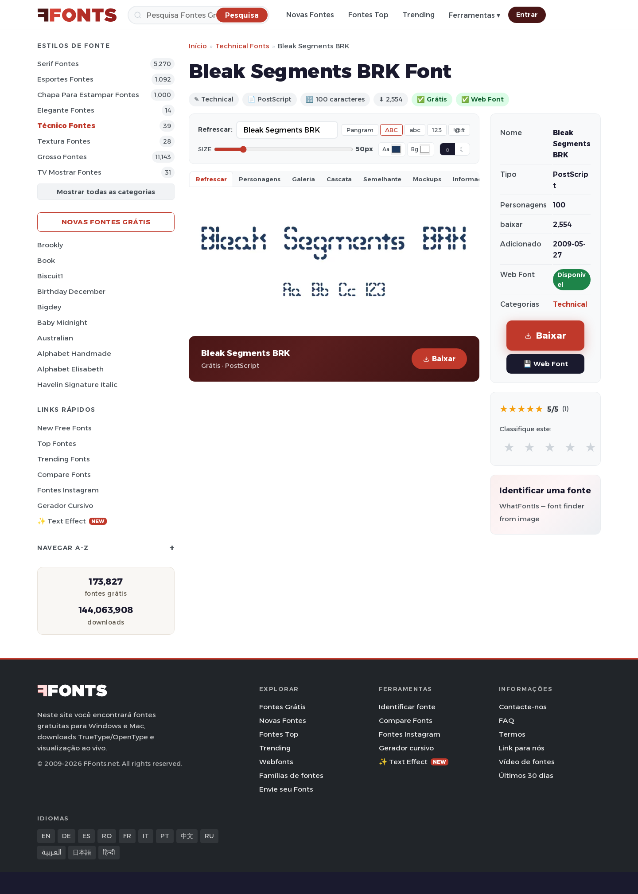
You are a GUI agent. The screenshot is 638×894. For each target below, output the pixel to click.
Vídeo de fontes (527, 761)
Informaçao (471, 179)
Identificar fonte (407, 707)
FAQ (506, 720)
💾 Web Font (545, 363)
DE (66, 836)
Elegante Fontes (65, 110)
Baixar (439, 359)
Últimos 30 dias (526, 775)
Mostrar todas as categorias (106, 191)
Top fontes (56, 443)
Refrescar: (215, 129)
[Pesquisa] (198, 15)
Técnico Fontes (66, 125)
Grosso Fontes (62, 156)
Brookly (50, 245)
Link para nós (522, 748)
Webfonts (276, 761)
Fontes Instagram (68, 490)
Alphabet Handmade (74, 353)
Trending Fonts (63, 459)
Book (46, 260)
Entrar (527, 15)
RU (209, 836)
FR (127, 836)
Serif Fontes (58, 63)
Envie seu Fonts (286, 789)
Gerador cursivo (65, 505)
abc (414, 129)
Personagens (259, 179)
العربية (51, 852)
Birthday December (71, 291)
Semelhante (382, 179)
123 (437, 129)
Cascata (339, 179)
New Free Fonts (64, 428)
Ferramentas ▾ (474, 15)
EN (46, 836)
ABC (391, 129)
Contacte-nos (523, 707)
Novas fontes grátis (106, 222)
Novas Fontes (310, 15)
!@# (459, 129)
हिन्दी (109, 852)
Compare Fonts (64, 474)
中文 (187, 836)
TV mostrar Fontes (69, 172)
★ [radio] (509, 447)
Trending (419, 15)
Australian (55, 338)
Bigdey (49, 307)
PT (164, 836)
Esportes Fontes (65, 79)
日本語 (82, 852)
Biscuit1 (50, 276)
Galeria (303, 179)
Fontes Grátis (282, 707)
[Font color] (396, 149)
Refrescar (211, 179)
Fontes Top (368, 15)
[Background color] (425, 149)
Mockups (427, 179)
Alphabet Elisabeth (70, 369)
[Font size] (283, 149)
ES (86, 836)
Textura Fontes (63, 141)
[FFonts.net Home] (77, 15)
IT (146, 836)
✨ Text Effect (72, 521)
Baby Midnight (62, 322)
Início (198, 46)
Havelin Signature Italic (77, 384)
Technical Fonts (242, 46)
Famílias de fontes (291, 775)
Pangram (359, 129)
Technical (570, 304)
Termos (512, 734)
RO (107, 836)
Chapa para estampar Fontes (88, 94)
